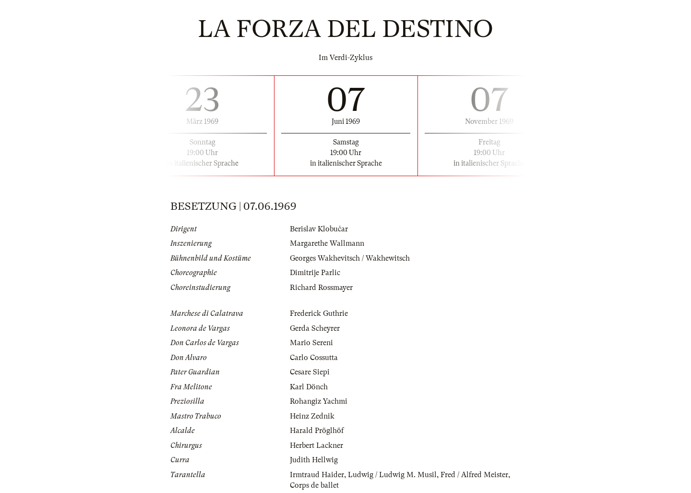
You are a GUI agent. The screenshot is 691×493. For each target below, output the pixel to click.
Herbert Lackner (316, 445)
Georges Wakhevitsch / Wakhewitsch (350, 258)
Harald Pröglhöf (317, 430)
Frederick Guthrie (319, 313)
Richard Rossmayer (321, 287)
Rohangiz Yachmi (318, 401)
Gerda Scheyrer (315, 328)
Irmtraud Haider (317, 474)
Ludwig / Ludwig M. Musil (392, 474)
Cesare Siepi (310, 372)
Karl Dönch (309, 387)
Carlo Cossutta (314, 357)
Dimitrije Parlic (315, 272)
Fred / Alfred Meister (474, 474)
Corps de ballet (314, 485)
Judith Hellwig (314, 460)
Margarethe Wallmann (327, 243)
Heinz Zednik (312, 416)
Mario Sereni (311, 342)
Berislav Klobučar (319, 229)
